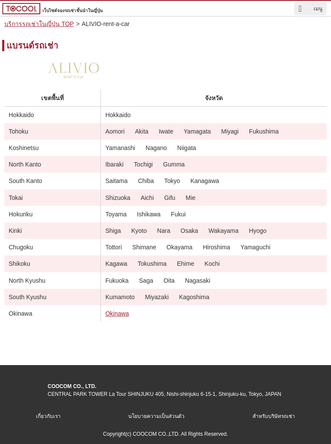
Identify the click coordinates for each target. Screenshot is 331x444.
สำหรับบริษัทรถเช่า (274, 416)
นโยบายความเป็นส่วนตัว (156, 416)
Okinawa (117, 313)
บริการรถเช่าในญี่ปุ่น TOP (39, 23)
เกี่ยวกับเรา (48, 416)
